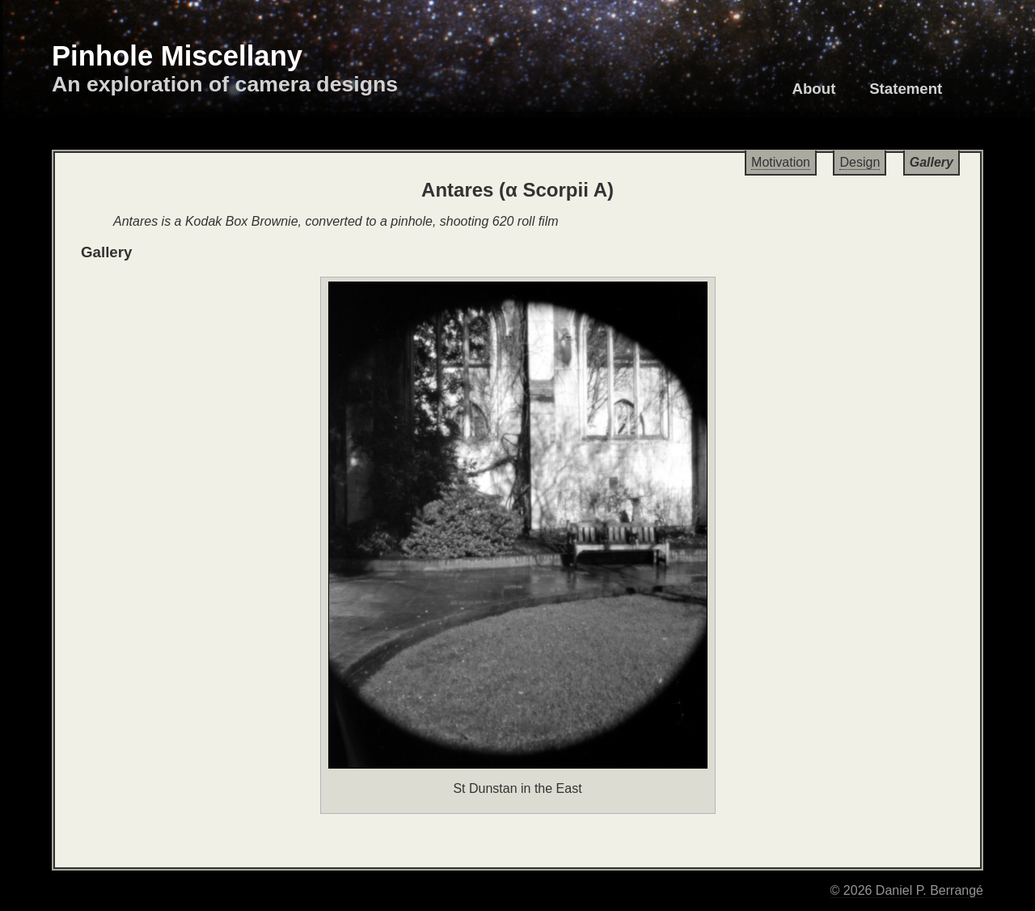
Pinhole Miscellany (177, 55)
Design (859, 162)
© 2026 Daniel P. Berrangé (906, 890)
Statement (905, 88)
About (814, 88)
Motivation (780, 162)
